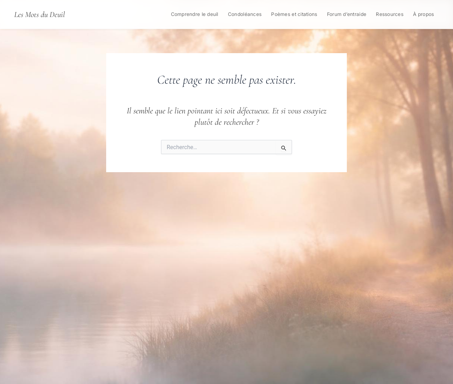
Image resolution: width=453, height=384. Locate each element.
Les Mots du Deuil (39, 14)
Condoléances (245, 14)
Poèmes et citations (294, 14)
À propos (423, 14)
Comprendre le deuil (194, 14)
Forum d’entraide (346, 14)
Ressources (389, 14)
